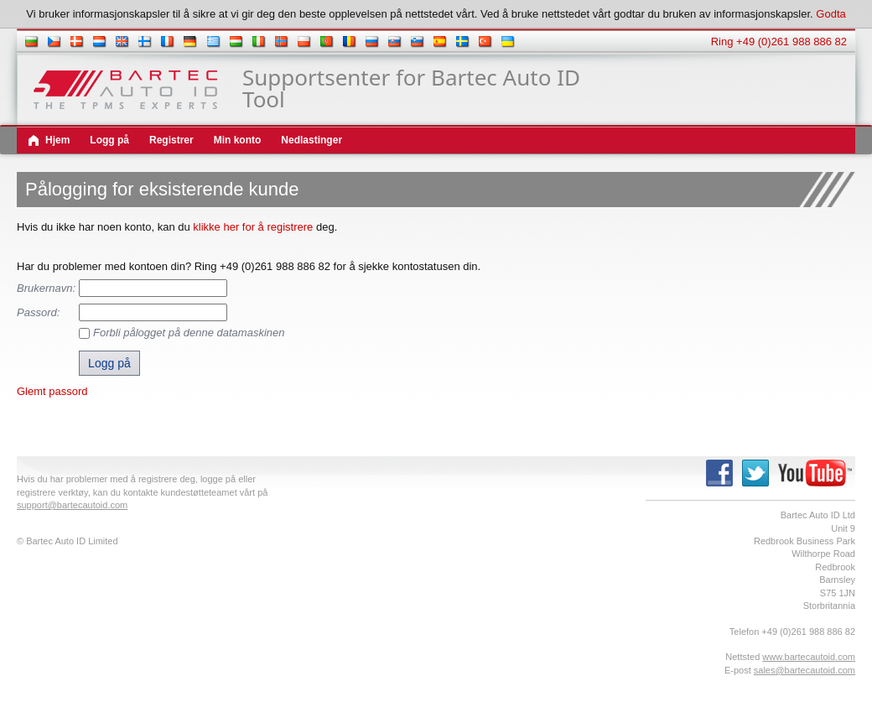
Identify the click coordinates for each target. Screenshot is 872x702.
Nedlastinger (311, 140)
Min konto (238, 140)
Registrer (171, 140)
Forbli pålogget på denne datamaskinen (188, 332)
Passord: (38, 312)
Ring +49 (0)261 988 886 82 (779, 41)
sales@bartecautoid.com (804, 670)
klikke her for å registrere (253, 227)
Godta (830, 14)
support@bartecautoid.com (72, 505)
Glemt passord (52, 391)
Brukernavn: (46, 288)
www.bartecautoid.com (808, 657)
